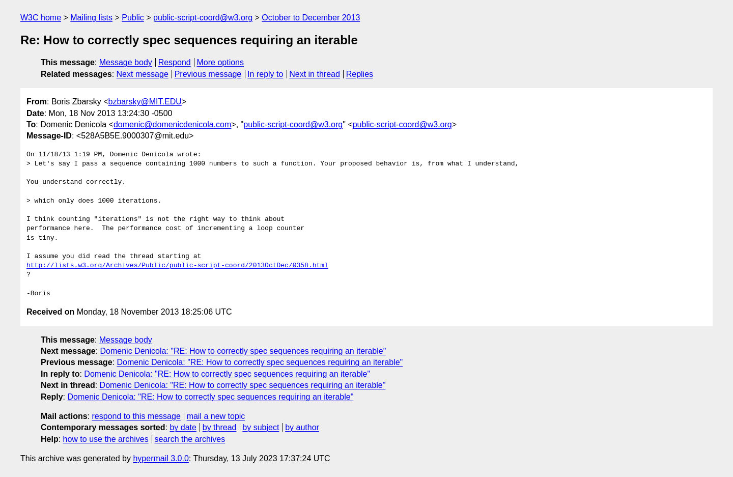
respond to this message (136, 416)
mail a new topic (216, 416)
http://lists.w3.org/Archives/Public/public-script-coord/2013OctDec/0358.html (177, 265)
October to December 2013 (311, 17)
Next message (142, 74)
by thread (220, 427)
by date (183, 427)
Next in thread (314, 74)
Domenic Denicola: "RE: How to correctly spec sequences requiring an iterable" (243, 351)
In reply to (265, 74)
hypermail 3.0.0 (160, 458)
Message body (125, 62)
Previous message (208, 74)
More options (220, 62)
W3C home (40, 17)
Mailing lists (91, 17)
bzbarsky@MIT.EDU (144, 101)
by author (302, 427)
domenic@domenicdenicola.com (172, 124)
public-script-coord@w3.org (202, 17)
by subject (260, 427)
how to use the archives (106, 439)
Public (133, 17)
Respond (174, 62)
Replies (359, 74)
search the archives (190, 439)
